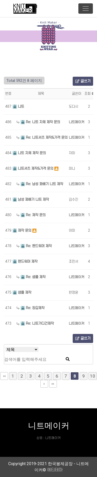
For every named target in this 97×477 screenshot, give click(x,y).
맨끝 (53, 384)
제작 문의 (22, 230)
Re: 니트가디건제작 (35, 323)
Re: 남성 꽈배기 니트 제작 (40, 184)
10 (92, 376)
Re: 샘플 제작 (31, 277)
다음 (44, 384)
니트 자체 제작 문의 (29, 153)
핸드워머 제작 (25, 261)
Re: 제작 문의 (31, 215)
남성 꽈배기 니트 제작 (31, 199)
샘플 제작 (22, 292)
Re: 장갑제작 (30, 308)
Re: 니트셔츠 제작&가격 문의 (42, 137)
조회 (89, 94)
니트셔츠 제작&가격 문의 (33, 168)
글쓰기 (83, 81)
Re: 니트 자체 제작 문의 (38, 122)
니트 (18, 106)
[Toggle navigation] (85, 8)
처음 (4, 376)
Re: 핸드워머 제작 (34, 246)
